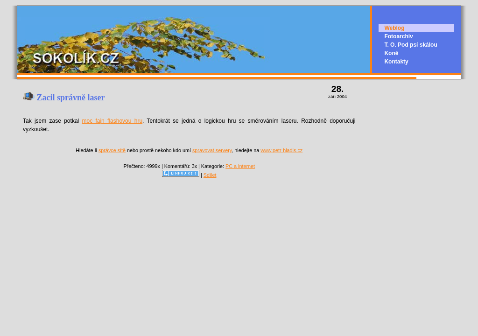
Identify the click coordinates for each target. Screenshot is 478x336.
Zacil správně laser (71, 97)
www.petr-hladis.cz (281, 150)
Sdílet (210, 175)
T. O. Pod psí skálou (410, 45)
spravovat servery (212, 150)
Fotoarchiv (398, 36)
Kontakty (396, 61)
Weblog (394, 28)
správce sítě (112, 150)
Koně (391, 53)
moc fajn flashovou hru (112, 121)
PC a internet (240, 166)
